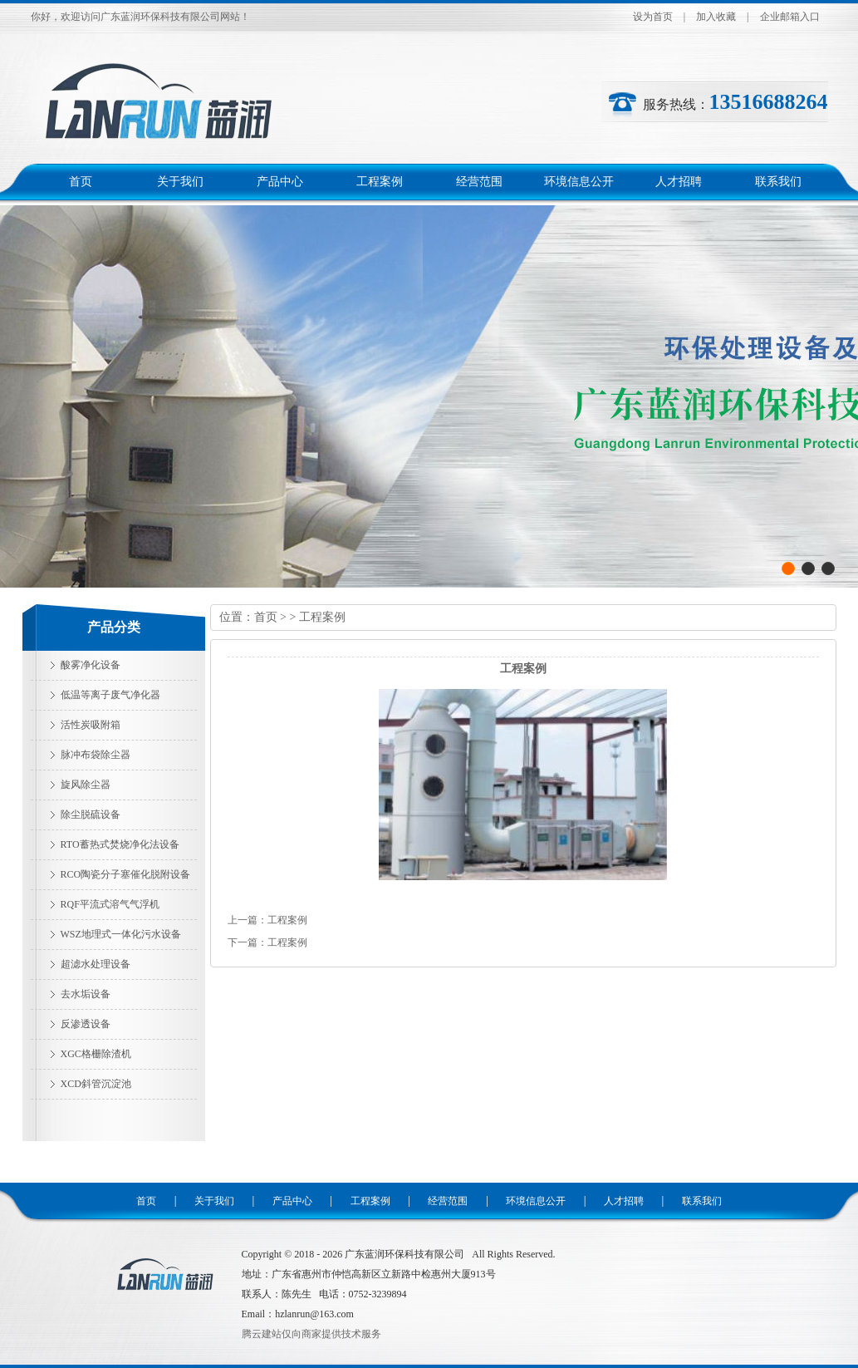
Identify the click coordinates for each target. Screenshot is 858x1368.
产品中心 (280, 181)
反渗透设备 (85, 1024)
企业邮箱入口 (790, 16)
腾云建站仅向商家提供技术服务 (311, 1334)
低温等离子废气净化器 (110, 695)
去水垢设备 (85, 994)
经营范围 (479, 181)
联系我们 (778, 181)
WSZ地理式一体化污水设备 (121, 934)
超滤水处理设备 (95, 964)
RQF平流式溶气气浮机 (110, 904)
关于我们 (180, 181)
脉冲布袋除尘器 (95, 754)
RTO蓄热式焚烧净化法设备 (120, 844)
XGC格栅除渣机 (96, 1054)
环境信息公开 (579, 181)
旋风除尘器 (85, 784)
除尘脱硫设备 (90, 814)
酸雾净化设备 (90, 665)
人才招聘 (678, 181)
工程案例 (379, 181)
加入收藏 (716, 16)
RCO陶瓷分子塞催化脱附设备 (126, 874)
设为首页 (653, 16)
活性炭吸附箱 (90, 725)
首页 (80, 181)
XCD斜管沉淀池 (96, 1084)
